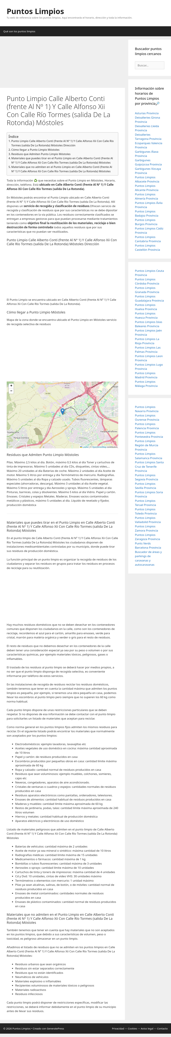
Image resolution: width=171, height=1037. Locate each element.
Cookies (132, 1028)
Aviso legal (147, 1028)
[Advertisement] (62, 63)
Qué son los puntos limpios (19, 31)
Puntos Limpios (35, 11)
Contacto (162, 1028)
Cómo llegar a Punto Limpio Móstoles (35, 150)
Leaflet (84, 447)
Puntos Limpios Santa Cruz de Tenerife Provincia (149, 466)
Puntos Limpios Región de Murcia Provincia (146, 445)
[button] (62, 411)
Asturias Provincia (147, 113)
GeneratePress (55, 1028)
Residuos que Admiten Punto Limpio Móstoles (40, 154)
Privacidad (118, 1028)
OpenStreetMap (99, 447)
